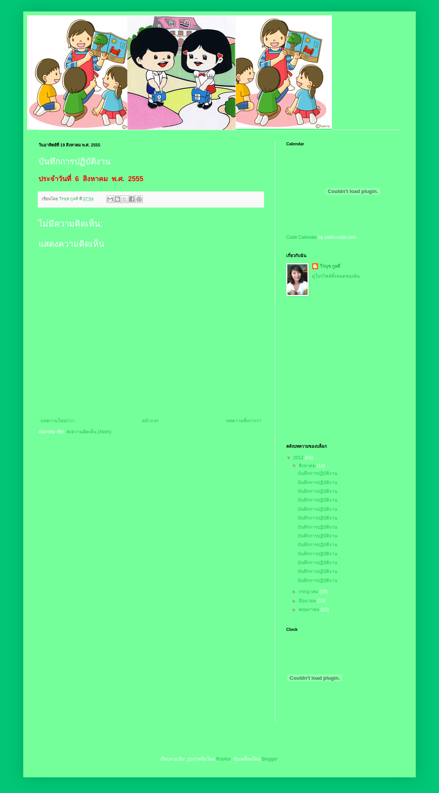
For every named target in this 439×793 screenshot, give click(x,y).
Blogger (269, 759)
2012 (299, 457)
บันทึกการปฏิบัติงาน (317, 473)
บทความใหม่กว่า (57, 420)
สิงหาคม (308, 465)
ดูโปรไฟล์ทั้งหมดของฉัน (336, 276)
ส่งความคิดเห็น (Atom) (88, 431)
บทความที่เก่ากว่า (243, 420)
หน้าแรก (150, 420)
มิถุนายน (308, 600)
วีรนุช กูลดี (330, 266)
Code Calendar (301, 237)
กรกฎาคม (309, 591)
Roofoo (223, 759)
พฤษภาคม (309, 609)
